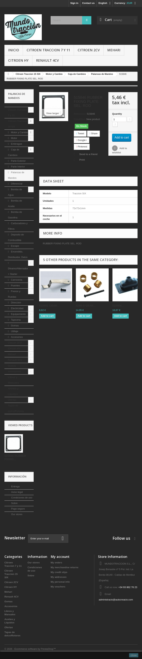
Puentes (15, 285)
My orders (56, 562)
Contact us (88, 3)
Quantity (117, 113)
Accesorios (16, 337)
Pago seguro (18, 508)
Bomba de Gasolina (15, 215)
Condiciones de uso (21, 497)
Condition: (80, 119)
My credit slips (59, 572)
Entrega (15, 486)
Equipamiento (18, 314)
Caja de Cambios (13, 152)
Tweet (80, 133)
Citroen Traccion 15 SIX (17, 124)
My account (60, 556)
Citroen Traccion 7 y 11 (48, 50)
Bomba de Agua (15, 192)
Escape (14, 245)
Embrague (16, 143)
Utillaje (14, 331)
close (134, 655)
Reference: (80, 113)
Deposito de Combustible (16, 237)
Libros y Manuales (13, 380)
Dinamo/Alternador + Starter (18, 271)
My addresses (59, 577)
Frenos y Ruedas (14, 294)
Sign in (74, 3)
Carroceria (16, 279)
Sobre (14, 503)
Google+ (81, 140)
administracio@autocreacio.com (116, 599)
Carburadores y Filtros (18, 226)
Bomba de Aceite (15, 203)
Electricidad (16, 308)
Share (93, 133)
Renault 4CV (47, 60)
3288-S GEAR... (86, 305)
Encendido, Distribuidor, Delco (18, 254)
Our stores (16, 514)
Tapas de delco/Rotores (16, 408)
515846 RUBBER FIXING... (15, 457)
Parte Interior (17, 166)
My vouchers (58, 586)
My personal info (60, 581)
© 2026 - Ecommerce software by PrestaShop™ (30, 649)
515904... (118, 305)
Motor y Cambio (19, 132)
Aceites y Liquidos (13, 391)
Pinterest (81, 146)
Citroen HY (18, 60)
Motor (13, 138)
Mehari (113, 50)
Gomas (14, 325)
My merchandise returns (64, 567)
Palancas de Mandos (16, 175)
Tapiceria (15, 319)
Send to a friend (88, 154)
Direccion (15, 302)
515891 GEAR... (49, 305)
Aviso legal (17, 492)
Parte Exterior (18, 160)
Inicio (13, 50)
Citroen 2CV (89, 50)
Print (82, 159)
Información (17, 476)
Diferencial (16, 183)
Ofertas (12, 399)
